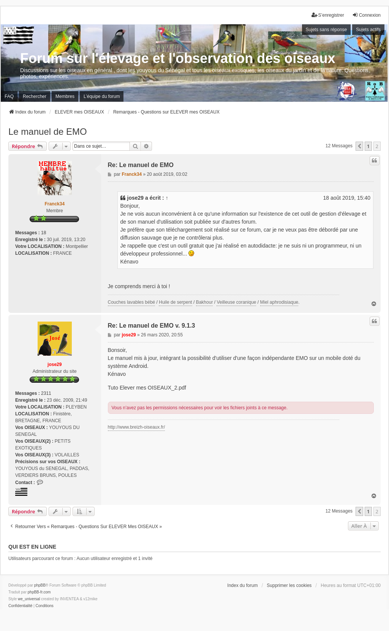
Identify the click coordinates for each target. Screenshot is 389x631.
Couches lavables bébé (131, 302)
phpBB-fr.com (39, 592)
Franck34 (54, 204)
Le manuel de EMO (47, 131)
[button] (359, 146)
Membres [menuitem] (64, 96)
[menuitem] (20, 606)
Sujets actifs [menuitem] (368, 29)
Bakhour (204, 302)
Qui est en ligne (32, 547)
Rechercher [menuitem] (34, 96)
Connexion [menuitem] (366, 15)
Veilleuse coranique (236, 302)
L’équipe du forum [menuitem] (102, 96)
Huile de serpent (175, 302)
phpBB (40, 585)
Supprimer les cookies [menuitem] (289, 585)
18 (43, 232)
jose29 (135, 198)
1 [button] (368, 146)
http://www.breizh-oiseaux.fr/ (136, 427)
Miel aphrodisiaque (279, 302)
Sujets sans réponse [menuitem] (326, 29)
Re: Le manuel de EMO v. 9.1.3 (151, 325)
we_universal (29, 599)
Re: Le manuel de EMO (141, 165)
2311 (46, 393)
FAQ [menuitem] (9, 96)
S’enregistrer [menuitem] (328, 15)
